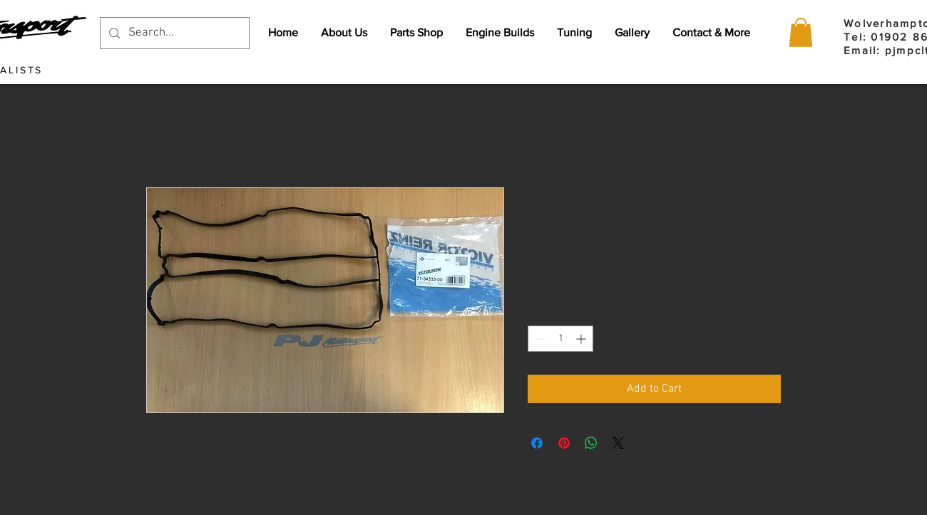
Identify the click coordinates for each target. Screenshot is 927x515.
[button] (801, 32)
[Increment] (582, 338)
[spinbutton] (560, 338)
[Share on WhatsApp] (591, 443)
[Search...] (173, 33)
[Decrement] (539, 338)
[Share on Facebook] (537, 443)
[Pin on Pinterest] (564, 443)
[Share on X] (618, 443)
